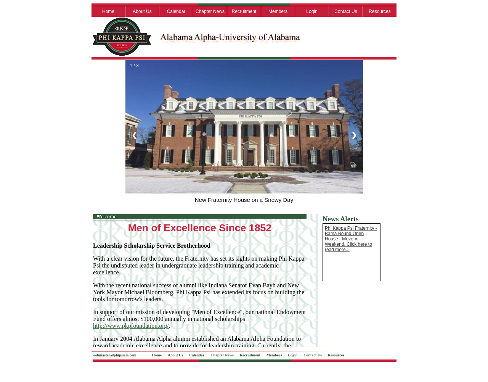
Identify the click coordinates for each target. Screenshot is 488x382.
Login (311, 11)
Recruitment (244, 11)
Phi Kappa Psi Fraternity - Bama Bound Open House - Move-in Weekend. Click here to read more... (351, 239)
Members (277, 11)
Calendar (176, 11)
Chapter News (210, 11)
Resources (379, 11)
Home (108, 11)
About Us (142, 11)
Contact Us (345, 11)
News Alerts (341, 219)
